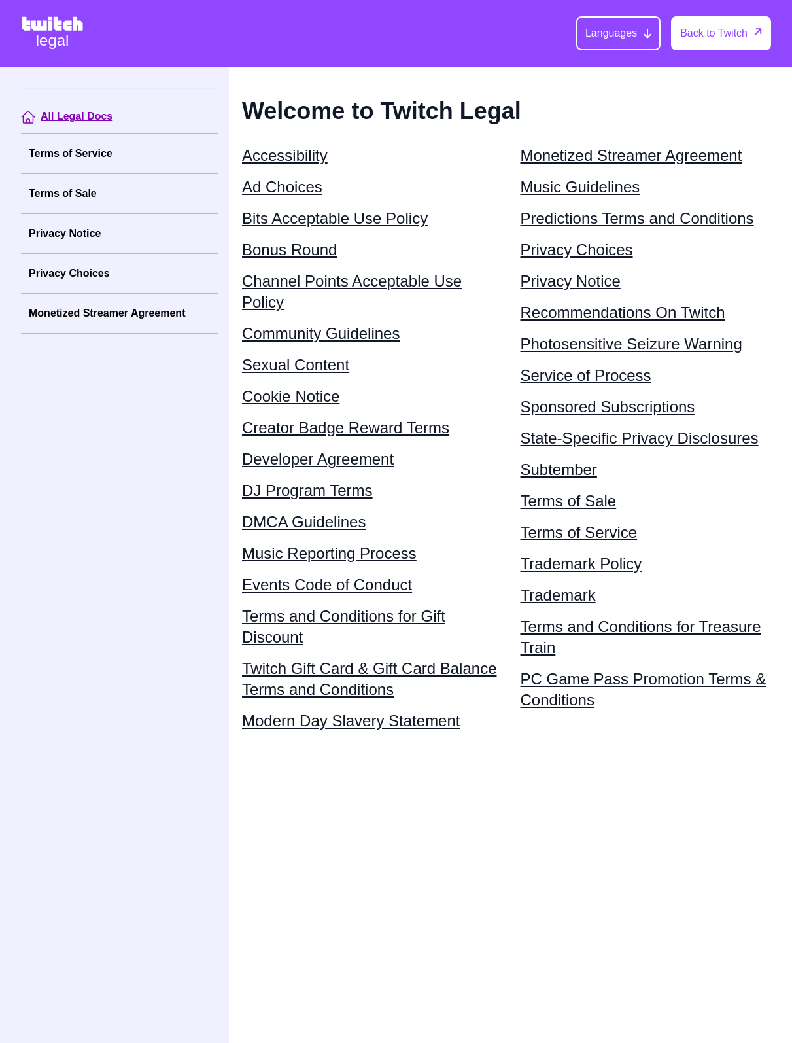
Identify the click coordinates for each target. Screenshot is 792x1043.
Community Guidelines (321, 333)
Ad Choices (282, 187)
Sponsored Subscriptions (608, 406)
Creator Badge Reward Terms (345, 427)
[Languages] (618, 33)
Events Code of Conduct (327, 584)
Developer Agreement (318, 459)
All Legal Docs (76, 116)
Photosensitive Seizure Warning (631, 344)
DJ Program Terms (307, 490)
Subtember (559, 469)
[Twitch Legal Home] (52, 33)
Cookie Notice (290, 396)
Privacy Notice (65, 233)
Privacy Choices (69, 273)
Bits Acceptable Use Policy (335, 218)
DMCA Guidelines (304, 522)
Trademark (558, 595)
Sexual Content (295, 365)
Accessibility (285, 155)
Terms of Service (70, 153)
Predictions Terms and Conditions (637, 218)
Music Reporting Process (329, 553)
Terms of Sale (63, 193)
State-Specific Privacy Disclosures (640, 438)
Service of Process (586, 375)
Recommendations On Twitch (623, 312)
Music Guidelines (580, 187)
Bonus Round (289, 249)
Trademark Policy (581, 564)
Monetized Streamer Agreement (107, 313)
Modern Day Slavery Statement (351, 721)
